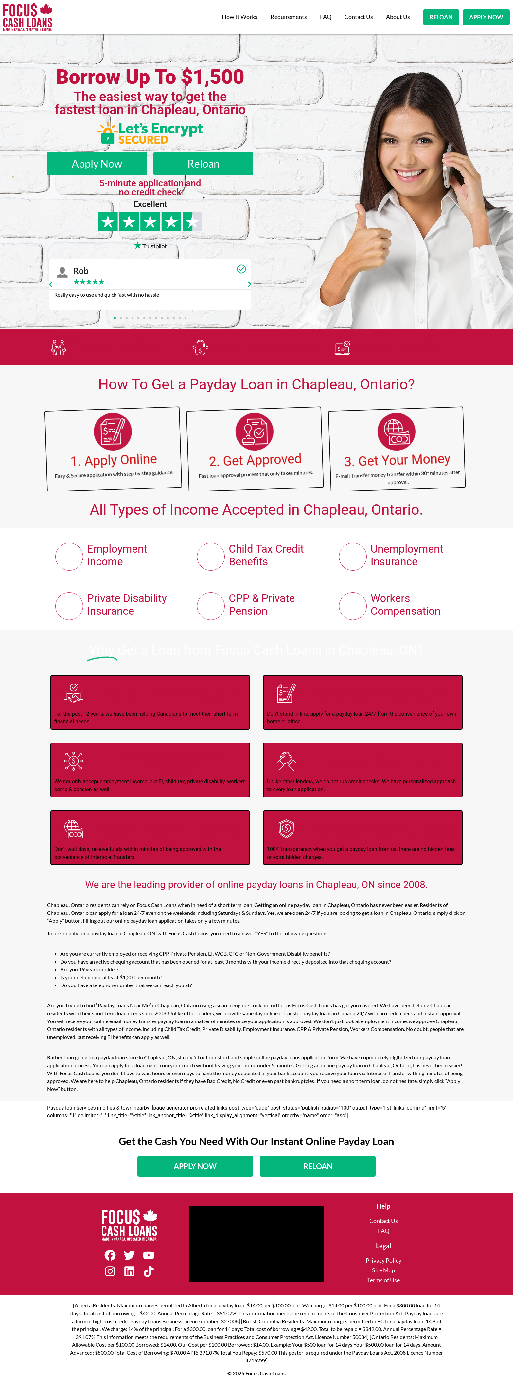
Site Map (383, 1270)
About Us (398, 16)
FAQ (325, 16)
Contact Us (359, 16)
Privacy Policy (383, 1260)
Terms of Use (383, 1280)
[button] (50, 284)
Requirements (289, 16)
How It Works (239, 16)
